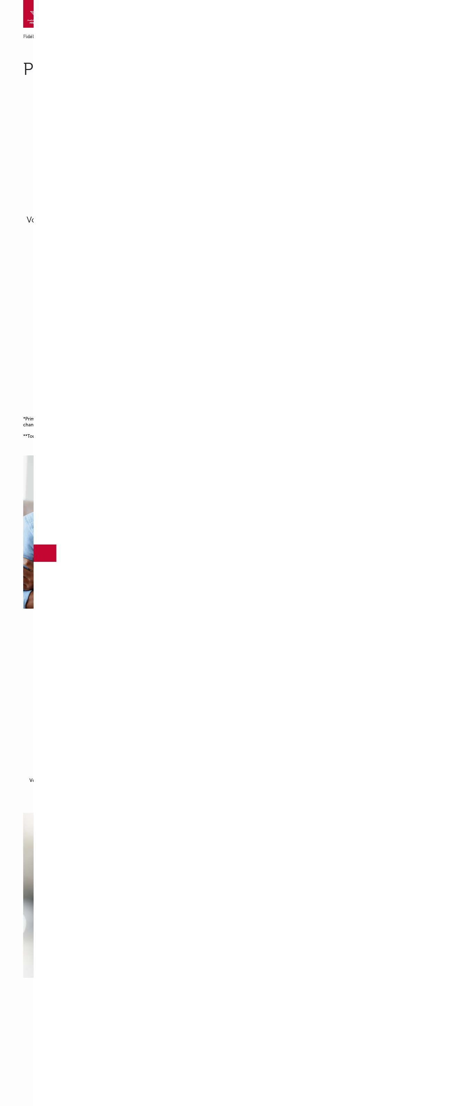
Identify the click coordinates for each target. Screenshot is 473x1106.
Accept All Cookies (262, 155)
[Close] (341, 119)
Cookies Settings (211, 155)
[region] (238, 142)
